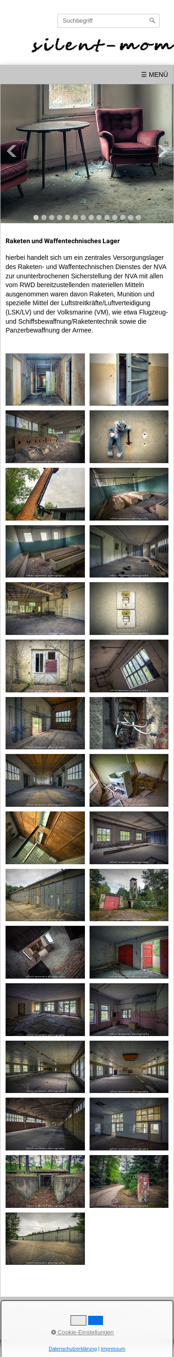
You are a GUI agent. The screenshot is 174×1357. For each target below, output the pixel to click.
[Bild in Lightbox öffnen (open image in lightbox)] (45, 379)
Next (162, 150)
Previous (11, 150)
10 (107, 217)
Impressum (72, 1310)
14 (138, 217)
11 (114, 217)
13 (130, 217)
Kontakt (44, 1310)
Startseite (17, 1310)
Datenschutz (108, 1310)
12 (122, 217)
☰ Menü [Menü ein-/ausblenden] (154, 74)
